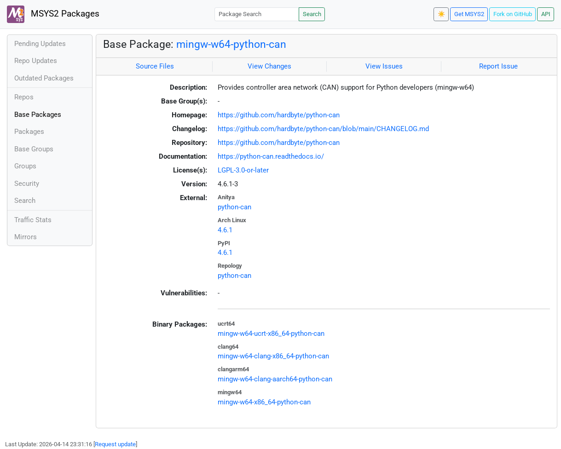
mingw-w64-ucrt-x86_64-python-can (271, 333)
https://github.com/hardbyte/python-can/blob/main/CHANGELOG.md (323, 129)
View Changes (269, 66)
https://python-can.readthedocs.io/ (271, 156)
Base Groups (33, 149)
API (545, 14)
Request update (115, 444)
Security (26, 183)
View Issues (384, 66)
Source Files (155, 66)
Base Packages (37, 114)
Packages (29, 131)
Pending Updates (40, 44)
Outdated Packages (44, 78)
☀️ (441, 14)
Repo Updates (35, 61)
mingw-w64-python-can (231, 44)
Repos (24, 97)
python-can (234, 207)
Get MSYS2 (469, 14)
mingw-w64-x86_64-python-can (264, 402)
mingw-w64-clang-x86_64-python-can (273, 356)
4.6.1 (225, 230)
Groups (25, 166)
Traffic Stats (33, 220)
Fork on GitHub (512, 14)
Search (312, 14)
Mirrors (25, 237)
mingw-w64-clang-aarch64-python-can (275, 379)
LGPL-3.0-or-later (243, 170)
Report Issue (498, 66)
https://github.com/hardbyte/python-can (279, 115)
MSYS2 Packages (53, 14)
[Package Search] (256, 14)
